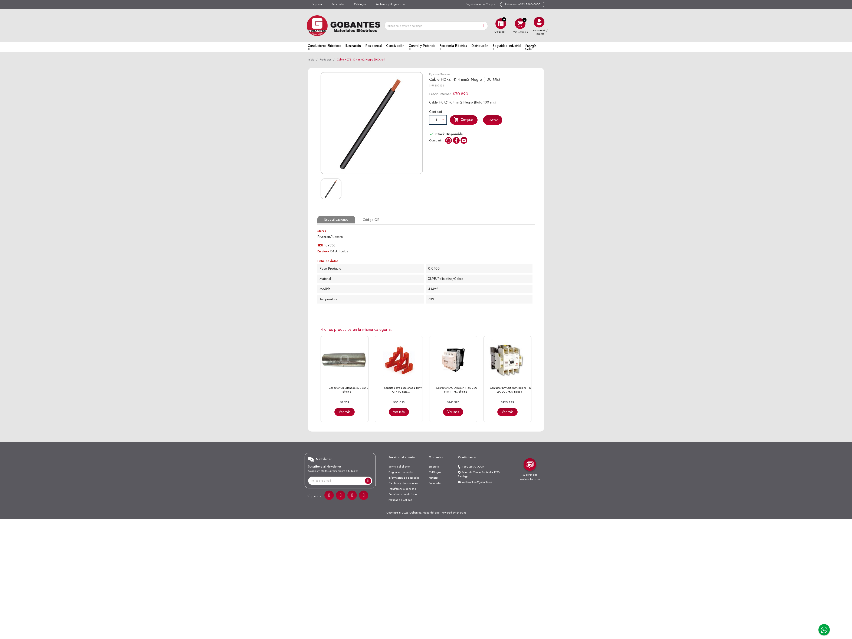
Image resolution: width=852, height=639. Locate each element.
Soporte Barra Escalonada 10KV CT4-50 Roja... (403, 389)
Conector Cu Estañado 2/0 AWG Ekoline (349, 389)
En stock (323, 251)
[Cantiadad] (437, 119)
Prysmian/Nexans (439, 74)
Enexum (461, 512)
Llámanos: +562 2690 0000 (522, 4)
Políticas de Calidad (400, 499)
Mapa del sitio (431, 512)
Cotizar (493, 120)
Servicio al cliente (399, 466)
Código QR (371, 219)
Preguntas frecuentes (401, 472)
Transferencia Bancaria (402, 488)
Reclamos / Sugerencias (390, 4)
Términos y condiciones (403, 494)
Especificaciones (336, 219)
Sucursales (338, 4)
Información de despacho (404, 477)
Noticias (433, 477)
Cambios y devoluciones (403, 483)
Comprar (463, 119)
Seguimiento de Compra (480, 4)
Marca (321, 230)
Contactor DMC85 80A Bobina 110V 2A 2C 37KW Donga (512, 389)
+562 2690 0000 (473, 466)
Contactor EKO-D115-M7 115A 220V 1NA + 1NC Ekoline (457, 389)
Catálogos (360, 4)
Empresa (317, 4)
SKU (431, 85)
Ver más (344, 411)
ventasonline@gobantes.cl (477, 481)
